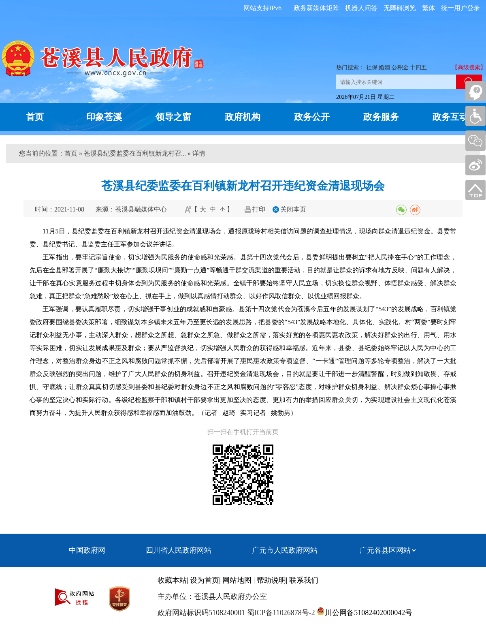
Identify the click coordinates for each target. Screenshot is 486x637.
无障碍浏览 (400, 7)
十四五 (418, 67)
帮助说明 (271, 580)
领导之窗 (173, 117)
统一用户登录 (460, 7)
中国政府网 (87, 550)
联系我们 (303, 580)
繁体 (428, 7)
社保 (371, 67)
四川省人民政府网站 (178, 550)
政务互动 (450, 117)
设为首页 (204, 580)
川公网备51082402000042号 (368, 613)
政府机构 (242, 117)
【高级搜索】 (469, 67)
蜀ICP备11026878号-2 (280, 613)
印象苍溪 (104, 117)
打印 (258, 209)
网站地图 (237, 580)
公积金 (400, 67)
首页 (35, 117)
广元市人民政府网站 (285, 550)
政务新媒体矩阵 (316, 7)
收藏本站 (172, 580)
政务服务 (381, 117)
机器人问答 (361, 7)
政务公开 (312, 117)
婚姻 (384, 67)
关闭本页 (293, 209)
